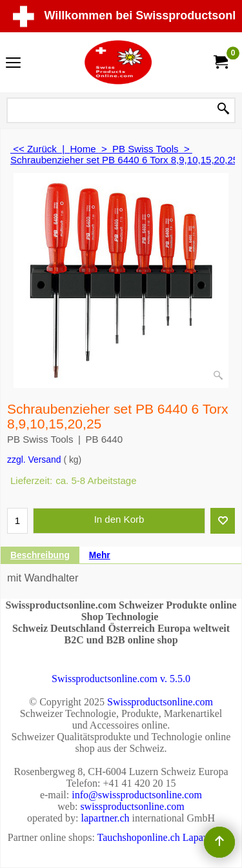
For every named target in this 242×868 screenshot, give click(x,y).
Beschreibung (40, 555)
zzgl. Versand (34, 459)
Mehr (99, 555)
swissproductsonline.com (132, 806)
